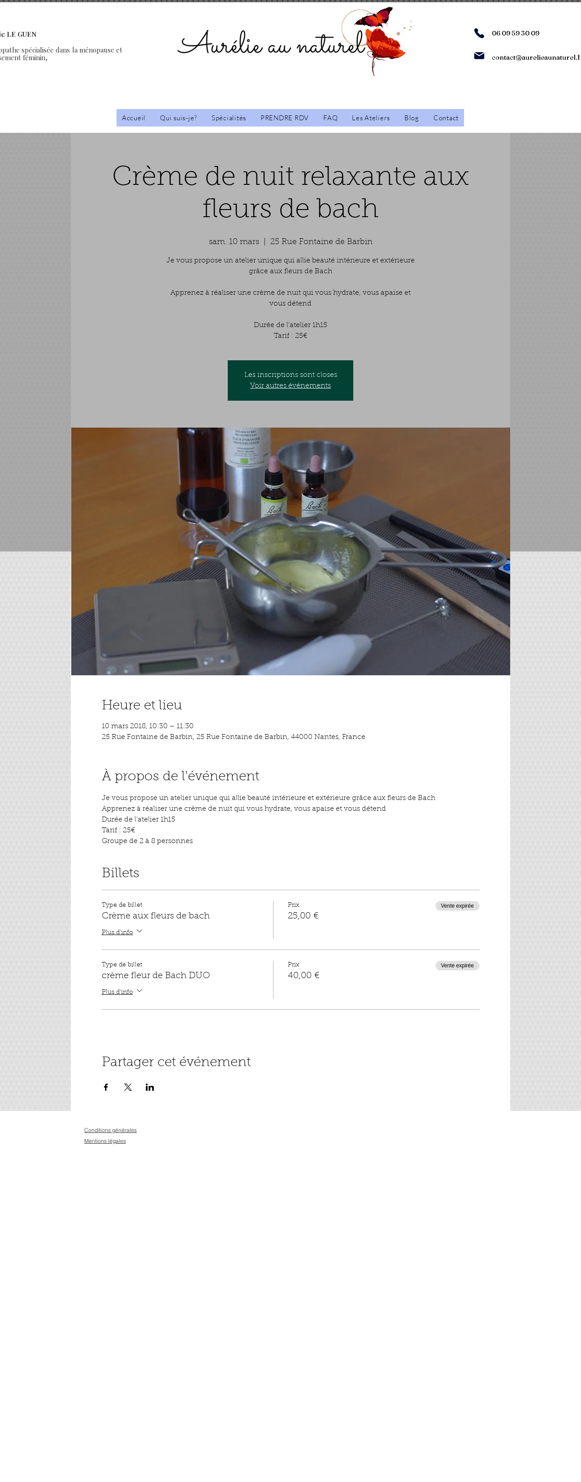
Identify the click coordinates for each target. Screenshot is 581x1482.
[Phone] (479, 33)
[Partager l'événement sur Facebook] (106, 1087)
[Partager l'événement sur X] (128, 1087)
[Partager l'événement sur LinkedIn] (150, 1087)
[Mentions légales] (105, 1141)
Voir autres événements (290, 385)
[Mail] (479, 55)
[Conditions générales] (110, 1130)
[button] (371, 118)
